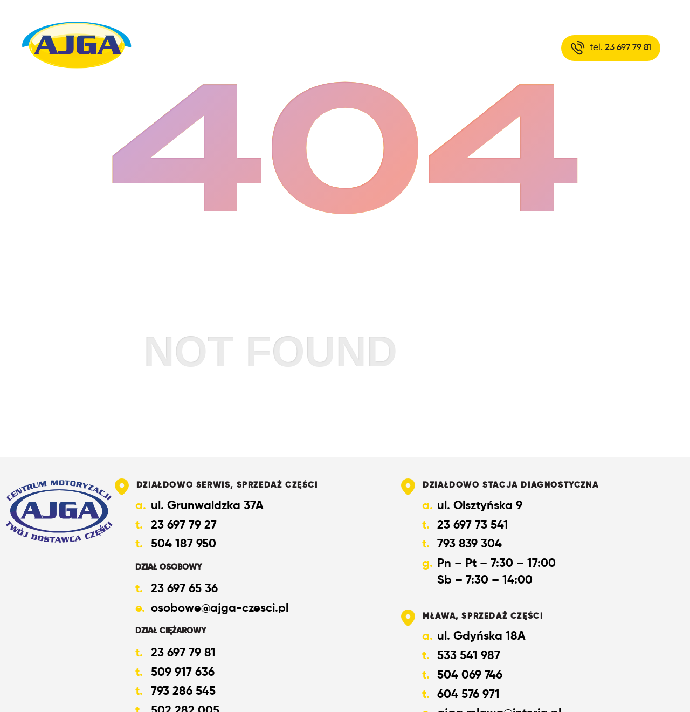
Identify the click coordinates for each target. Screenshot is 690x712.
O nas (329, 47)
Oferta (395, 47)
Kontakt (469, 47)
